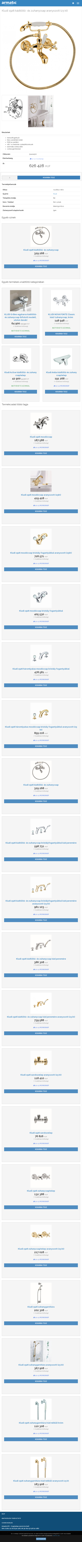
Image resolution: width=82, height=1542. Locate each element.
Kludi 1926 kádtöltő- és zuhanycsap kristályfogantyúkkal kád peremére (41, 843)
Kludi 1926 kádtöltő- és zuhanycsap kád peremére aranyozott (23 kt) (41, 1017)
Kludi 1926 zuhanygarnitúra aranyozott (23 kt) (41, 1365)
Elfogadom (41, 1539)
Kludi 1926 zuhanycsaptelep (41, 1191)
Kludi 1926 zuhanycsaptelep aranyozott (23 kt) (41, 1249)
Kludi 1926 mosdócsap (41, 437)
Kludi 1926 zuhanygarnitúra (41, 1307)
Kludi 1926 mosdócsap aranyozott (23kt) (41, 495)
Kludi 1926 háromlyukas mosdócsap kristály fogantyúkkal (41, 669)
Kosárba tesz (49, 177)
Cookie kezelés (7, 1523)
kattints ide (56, 1535)
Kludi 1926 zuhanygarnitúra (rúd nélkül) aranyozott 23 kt (41, 1481)
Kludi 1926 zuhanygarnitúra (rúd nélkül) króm (41, 1423)
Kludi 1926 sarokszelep (41, 1133)
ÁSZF (3, 1514)
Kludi (55, 194)
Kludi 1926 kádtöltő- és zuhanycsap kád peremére (41, 959)
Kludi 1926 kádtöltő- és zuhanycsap (41, 250)
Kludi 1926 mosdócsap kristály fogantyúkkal (41, 611)
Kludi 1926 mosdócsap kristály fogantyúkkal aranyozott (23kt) (41, 553)
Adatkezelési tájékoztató (11, 1518)
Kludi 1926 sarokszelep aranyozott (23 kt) (41, 1075)
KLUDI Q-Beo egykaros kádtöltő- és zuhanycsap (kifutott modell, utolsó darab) (20, 317)
